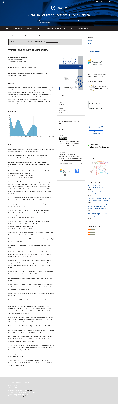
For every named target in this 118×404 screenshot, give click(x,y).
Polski (89, 43)
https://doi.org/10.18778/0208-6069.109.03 (23, 67)
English (90, 40)
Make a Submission (94, 51)
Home (10, 35)
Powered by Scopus (98, 133)
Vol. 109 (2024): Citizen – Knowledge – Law (32, 35)
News (8, 28)
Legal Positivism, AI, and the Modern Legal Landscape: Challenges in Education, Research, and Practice (98, 215)
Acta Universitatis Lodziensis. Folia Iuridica (59, 15)
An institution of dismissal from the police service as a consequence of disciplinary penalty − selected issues (98, 206)
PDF (63, 95)
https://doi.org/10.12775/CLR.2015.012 (41, 254)
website (29, 390)
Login (110, 1)
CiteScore (100, 127)
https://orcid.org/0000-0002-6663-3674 (17, 61)
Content (40, 28)
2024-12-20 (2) (63, 111)
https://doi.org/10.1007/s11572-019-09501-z (33, 339)
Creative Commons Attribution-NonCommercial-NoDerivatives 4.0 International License (69, 143)
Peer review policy (54, 28)
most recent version (52, 42)
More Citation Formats (66, 163)
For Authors (68, 28)
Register (104, 1)
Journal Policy (83, 28)
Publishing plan (18, 28)
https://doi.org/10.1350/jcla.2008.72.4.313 (20, 175)
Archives (16, 35)
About (29, 28)
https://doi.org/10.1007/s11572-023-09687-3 (21, 226)
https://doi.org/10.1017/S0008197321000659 (21, 215)
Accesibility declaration (14, 399)
